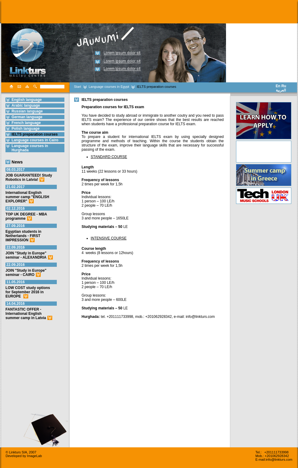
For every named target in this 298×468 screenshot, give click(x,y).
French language (26, 123)
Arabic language (26, 105)
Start (77, 86)
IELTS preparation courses (156, 86)
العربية (281, 90)
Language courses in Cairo (35, 140)
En (278, 86)
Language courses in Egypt (109, 86)
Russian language (27, 111)
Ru (283, 86)
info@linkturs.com (279, 459)
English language (27, 100)
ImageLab (34, 456)
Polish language (25, 128)
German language (27, 117)
